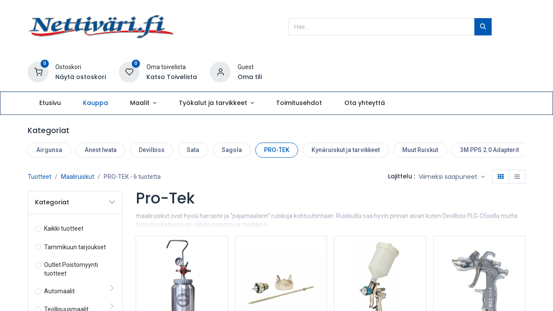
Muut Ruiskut (420, 149)
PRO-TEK (276, 149)
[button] (451, 177)
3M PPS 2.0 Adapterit (489, 149)
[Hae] (483, 26)
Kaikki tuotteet (63, 228)
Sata (193, 149)
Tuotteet (39, 176)
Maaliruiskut (77, 176)
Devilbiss (152, 149)
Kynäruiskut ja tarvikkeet (345, 149)
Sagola (232, 149)
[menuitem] (50, 103)
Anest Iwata (101, 149)
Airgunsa (49, 149)
